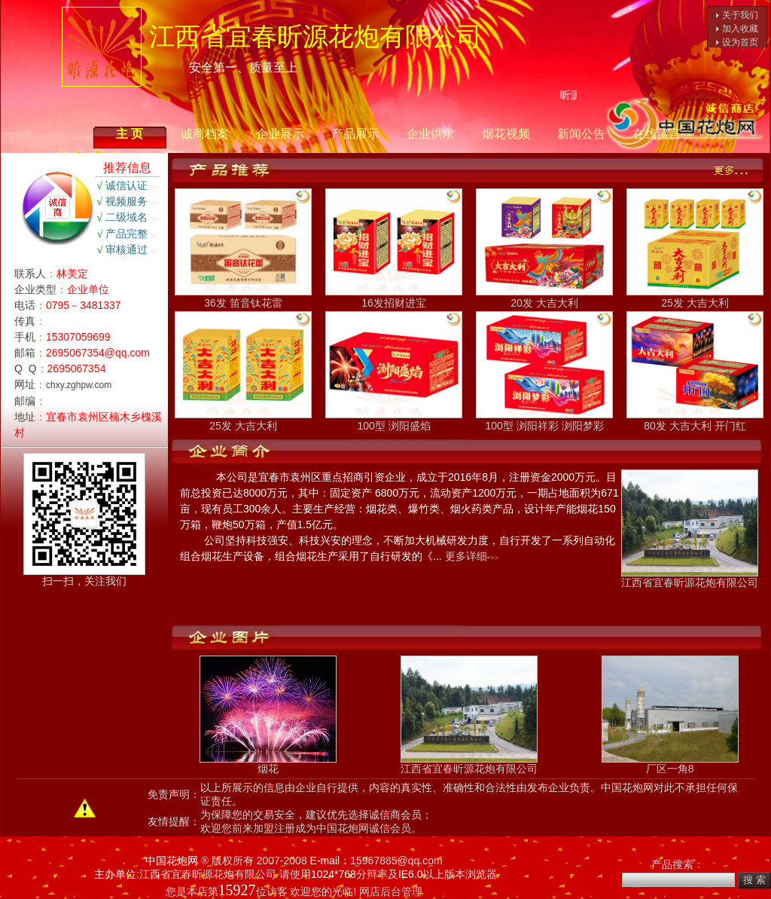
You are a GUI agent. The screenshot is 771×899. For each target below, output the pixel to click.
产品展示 (355, 133)
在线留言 (656, 133)
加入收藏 (740, 28)
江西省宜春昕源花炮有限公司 (689, 578)
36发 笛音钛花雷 (243, 297)
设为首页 (740, 42)
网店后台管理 (390, 891)
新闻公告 (581, 133)
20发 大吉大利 (544, 297)
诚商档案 (205, 133)
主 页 (129, 133)
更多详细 (466, 556)
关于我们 (740, 15)
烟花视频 (506, 133)
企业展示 (280, 133)
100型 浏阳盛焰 (393, 420)
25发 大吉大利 (694, 297)
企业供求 (431, 133)
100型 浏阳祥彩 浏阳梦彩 (544, 420)
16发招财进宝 (393, 297)
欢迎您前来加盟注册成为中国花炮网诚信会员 (305, 828)
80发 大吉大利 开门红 (694, 420)
